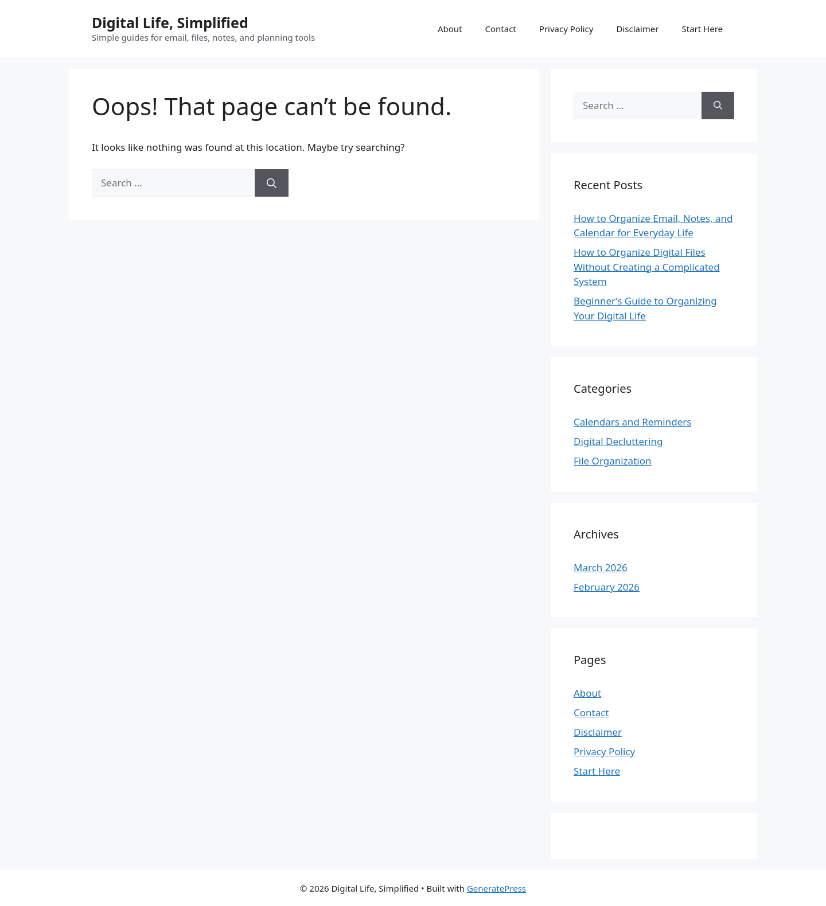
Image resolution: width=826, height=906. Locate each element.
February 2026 (607, 586)
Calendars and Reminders (632, 421)
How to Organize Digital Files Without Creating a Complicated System (647, 266)
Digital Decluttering (618, 441)
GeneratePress (496, 888)
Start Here (702, 28)
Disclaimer (637, 28)
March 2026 (601, 567)
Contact (500, 28)
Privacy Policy (566, 28)
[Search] (272, 183)
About (450, 28)
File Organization (612, 460)
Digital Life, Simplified (170, 22)
